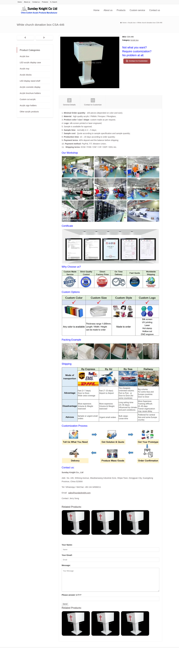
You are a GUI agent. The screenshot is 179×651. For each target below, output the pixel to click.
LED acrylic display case (30, 62)
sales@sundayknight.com (79, 493)
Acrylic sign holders (28, 105)
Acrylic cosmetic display (30, 87)
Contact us (36, 2)
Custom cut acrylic (28, 99)
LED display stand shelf (30, 81)
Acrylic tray (24, 69)
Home (20, 2)
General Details (69, 102)
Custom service (137, 10)
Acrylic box (134, 40)
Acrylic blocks (26, 75)
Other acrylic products (29, 111)
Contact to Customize (138, 61)
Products (45, 2)
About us (27, 2)
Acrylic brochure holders (30, 93)
